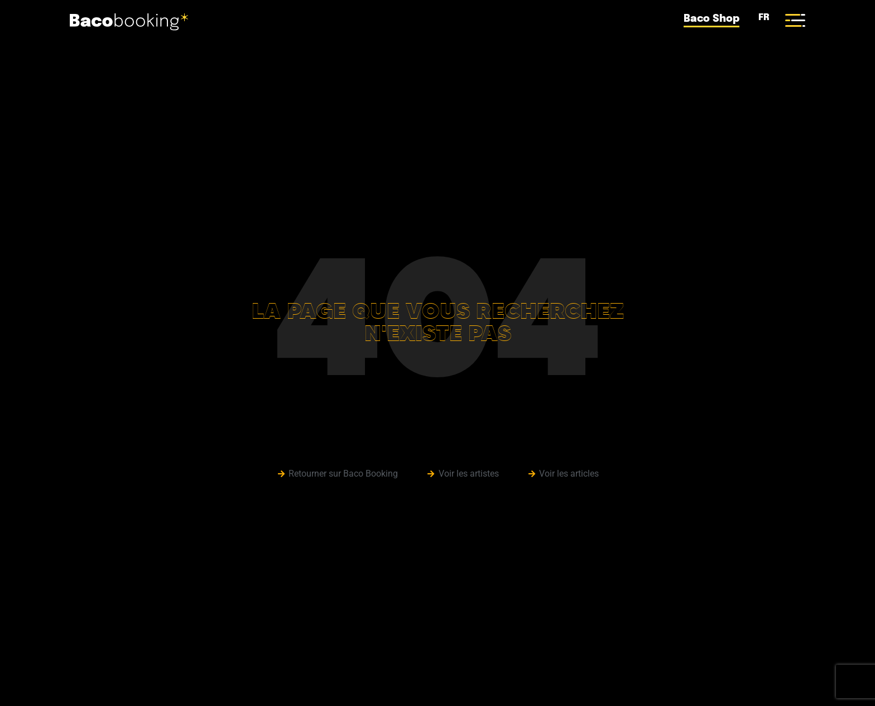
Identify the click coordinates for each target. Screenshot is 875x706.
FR (762, 17)
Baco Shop (711, 19)
